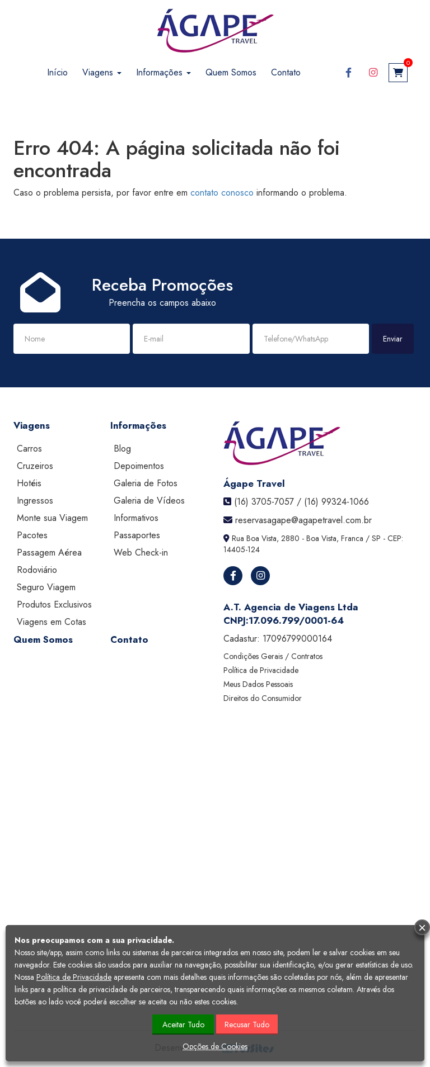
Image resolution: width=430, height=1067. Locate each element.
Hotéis (29, 483)
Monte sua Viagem (52, 517)
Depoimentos (139, 465)
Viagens (101, 72)
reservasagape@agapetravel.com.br (303, 520)
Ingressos (35, 500)
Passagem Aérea (49, 552)
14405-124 (241, 549)
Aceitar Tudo (183, 1024)
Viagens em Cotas (51, 621)
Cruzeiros (35, 465)
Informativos (136, 517)
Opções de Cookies (215, 1046)
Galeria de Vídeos (149, 500)
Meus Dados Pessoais (258, 684)
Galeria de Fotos (145, 483)
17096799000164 (297, 638)
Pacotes (32, 535)
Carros (29, 448)
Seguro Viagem (46, 587)
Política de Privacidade (260, 670)
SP (376, 538)
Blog (122, 448)
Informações (163, 72)
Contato (286, 72)
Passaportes (137, 535)
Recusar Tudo (247, 1024)
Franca (352, 538)
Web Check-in (141, 552)
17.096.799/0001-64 (296, 620)
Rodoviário (37, 569)
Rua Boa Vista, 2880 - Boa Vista (284, 538)
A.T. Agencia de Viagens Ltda (290, 607)
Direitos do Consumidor (262, 698)
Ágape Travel (254, 483)
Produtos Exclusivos (54, 604)
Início (57, 72)
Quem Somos (230, 72)
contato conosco (222, 192)
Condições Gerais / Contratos (272, 656)
